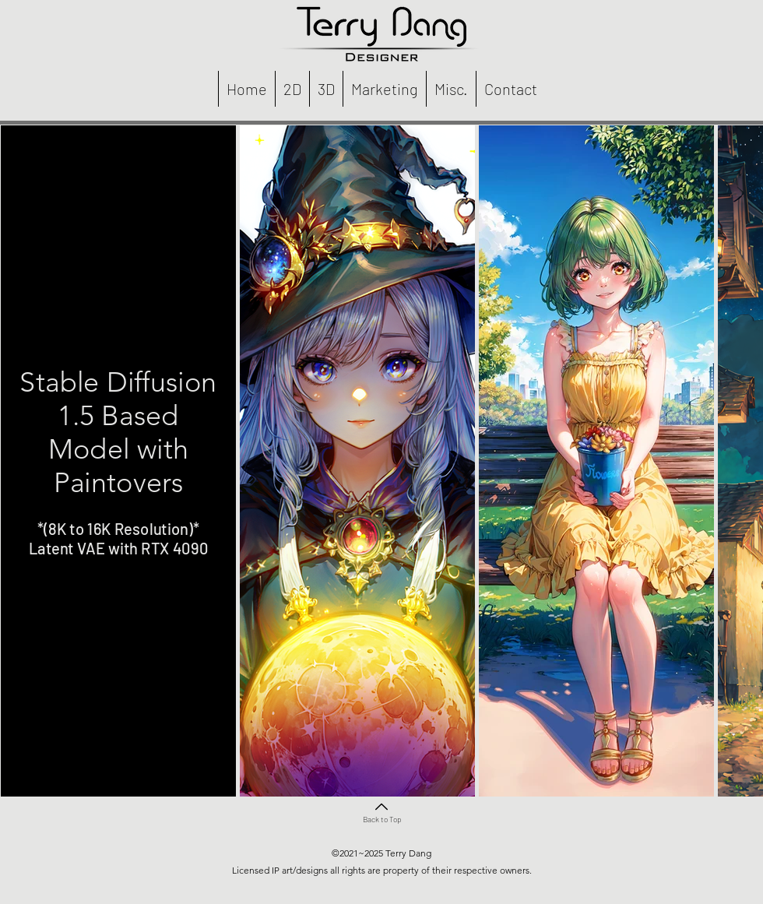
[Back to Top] (381, 811)
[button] (292, 89)
